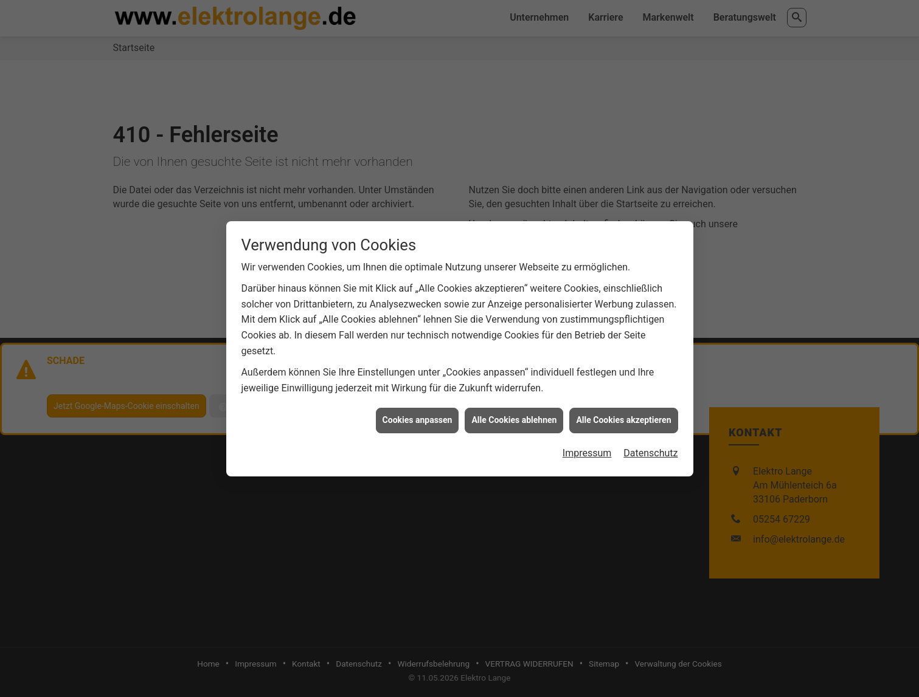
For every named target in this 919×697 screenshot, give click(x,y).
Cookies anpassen (418, 415)
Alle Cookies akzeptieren (623, 415)
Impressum (587, 448)
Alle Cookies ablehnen (514, 415)
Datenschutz (650, 448)
